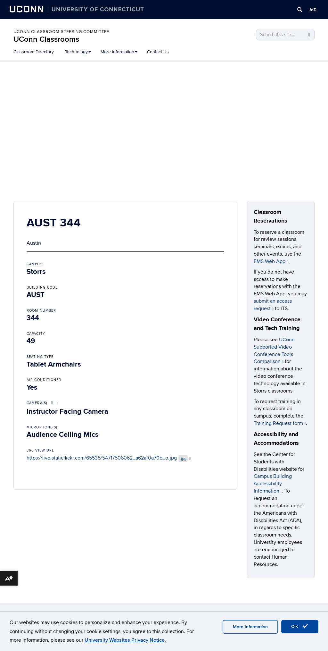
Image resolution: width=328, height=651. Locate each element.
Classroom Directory (33, 52)
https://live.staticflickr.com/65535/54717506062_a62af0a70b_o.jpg (109, 458)
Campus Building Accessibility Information (273, 483)
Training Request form (280, 423)
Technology (78, 52)
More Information (119, 52)
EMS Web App (271, 261)
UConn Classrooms (46, 39)
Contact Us (158, 52)
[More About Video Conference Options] (53, 403)
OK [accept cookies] (299, 626)
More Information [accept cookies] (250, 627)
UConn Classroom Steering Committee (61, 31)
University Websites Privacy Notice (125, 640)
